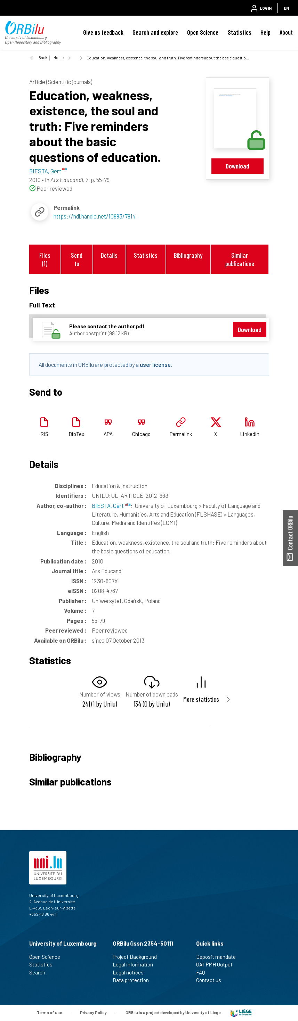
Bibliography (188, 255)
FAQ (203, 972)
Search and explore (155, 32)
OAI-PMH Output (217, 964)
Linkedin (249, 434)
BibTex (76, 434)
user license (155, 364)
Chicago (141, 434)
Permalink (181, 434)
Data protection (134, 980)
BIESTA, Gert (111, 505)
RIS (44, 434)
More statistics (201, 699)
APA (108, 434)
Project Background (138, 957)
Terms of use (49, 1012)
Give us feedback (103, 32)
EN (286, 8)
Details (109, 255)
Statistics (239, 32)
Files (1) (44, 259)
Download (237, 166)
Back (43, 57)
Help (265, 32)
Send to (76, 259)
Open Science (202, 32)
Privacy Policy (93, 1012)
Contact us (211, 980)
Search (40, 972)
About (286, 32)
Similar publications (239, 259)
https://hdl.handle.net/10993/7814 (95, 216)
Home (59, 57)
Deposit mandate (219, 957)
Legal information (136, 964)
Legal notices (131, 972)
